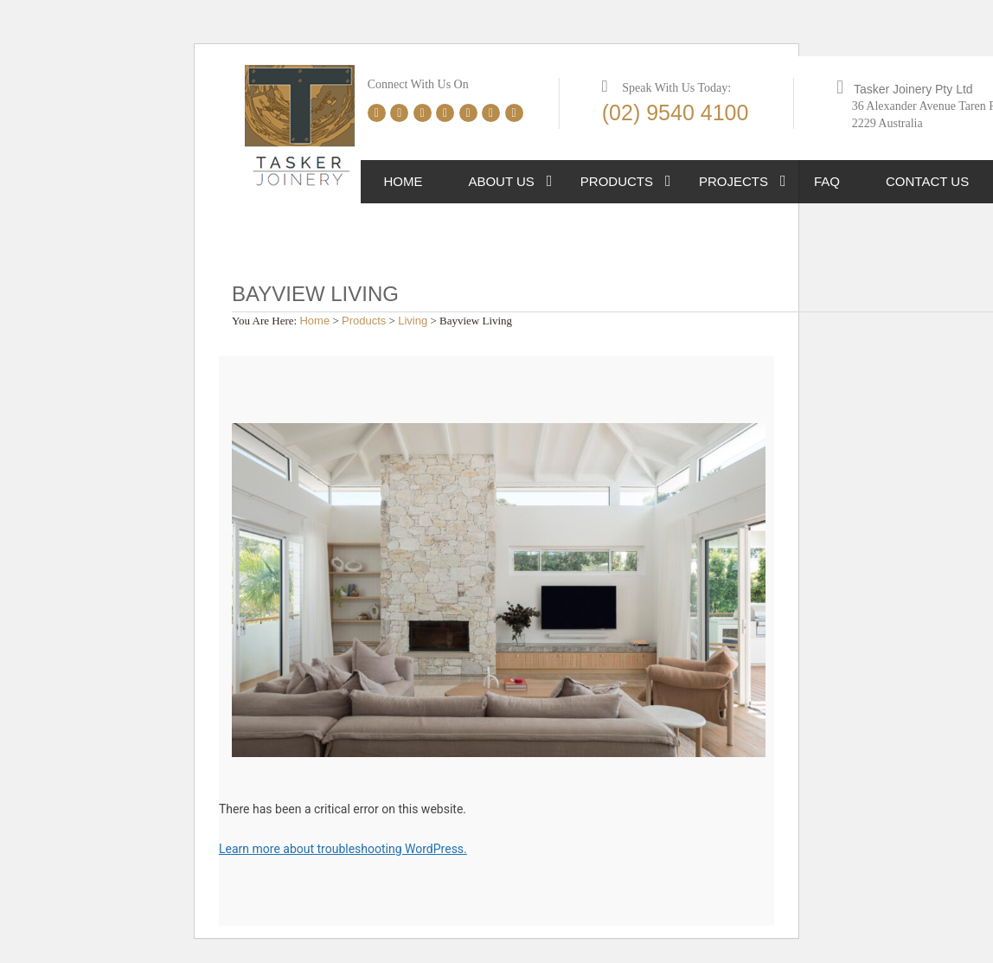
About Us (501, 181)
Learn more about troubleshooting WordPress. (343, 849)
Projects (733, 181)
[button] (550, 181)
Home (402, 181)
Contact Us (927, 181)
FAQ (827, 181)
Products (616, 181)
